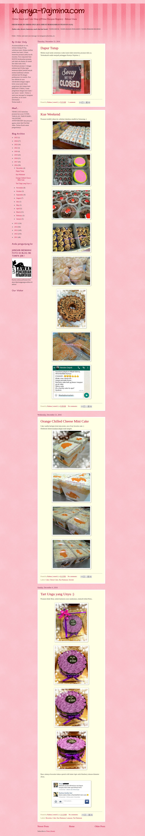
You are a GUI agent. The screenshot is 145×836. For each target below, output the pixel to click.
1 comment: (72, 102)
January (19, 219)
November (19, 188)
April (18, 208)
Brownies (49, 818)
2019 (16, 155)
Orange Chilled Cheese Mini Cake (65, 421)
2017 (16, 162)
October (19, 191)
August (18, 198)
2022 (16, 148)
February (19, 215)
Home (72, 826)
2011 (16, 237)
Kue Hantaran (63, 580)
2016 (16, 165)
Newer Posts (43, 826)
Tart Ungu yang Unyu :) (57, 594)
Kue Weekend (50, 114)
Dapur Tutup (49, 48)
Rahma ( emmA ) (53, 102)
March (18, 212)
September (19, 195)
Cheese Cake (54, 580)
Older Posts (100, 826)
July (17, 202)
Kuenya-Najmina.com (48, 11)
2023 (16, 144)
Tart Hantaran (77, 818)
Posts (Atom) (50, 831)
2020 (16, 151)
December (19, 168)
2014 (16, 227)
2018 (16, 158)
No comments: (73, 406)
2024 (16, 141)
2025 (16, 137)
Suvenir (71, 580)
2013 (16, 230)
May (18, 205)
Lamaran (69, 818)
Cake (47, 580)
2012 (16, 234)
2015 (16, 223)
